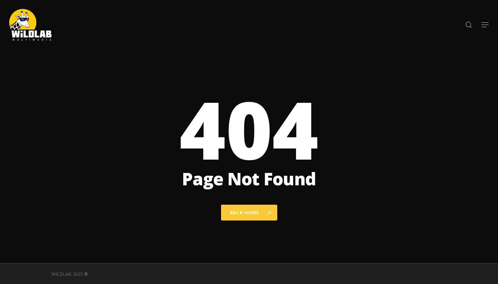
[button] (485, 25)
